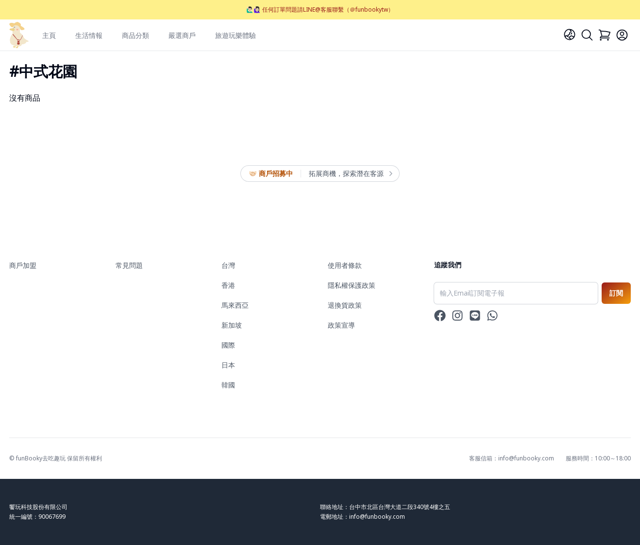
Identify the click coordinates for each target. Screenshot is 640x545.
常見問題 (129, 265)
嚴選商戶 (182, 35)
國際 (228, 345)
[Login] (622, 35)
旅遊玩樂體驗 (235, 35)
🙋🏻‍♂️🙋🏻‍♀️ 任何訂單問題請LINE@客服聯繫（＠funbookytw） (320, 9)
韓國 (228, 384)
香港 (228, 285)
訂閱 (616, 293)
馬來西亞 (235, 305)
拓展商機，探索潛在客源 (350, 173)
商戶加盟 (22, 265)
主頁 (49, 35)
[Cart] (604, 35)
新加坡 (231, 325)
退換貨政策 (345, 305)
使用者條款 (345, 265)
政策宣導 (341, 325)
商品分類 (135, 35)
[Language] (569, 34)
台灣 (228, 265)
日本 (228, 364)
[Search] (587, 35)
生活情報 (88, 35)
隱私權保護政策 (351, 285)
